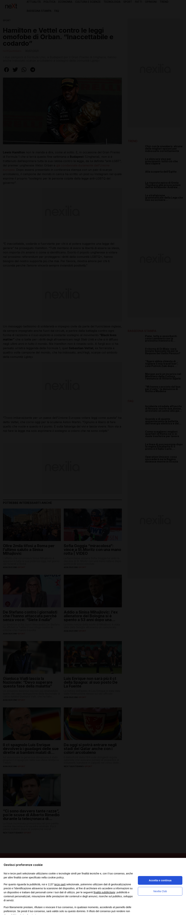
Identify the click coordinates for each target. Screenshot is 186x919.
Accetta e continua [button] (160, 880)
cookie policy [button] (55, 877)
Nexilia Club (160, 891)
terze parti (60, 884)
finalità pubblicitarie (104, 892)
